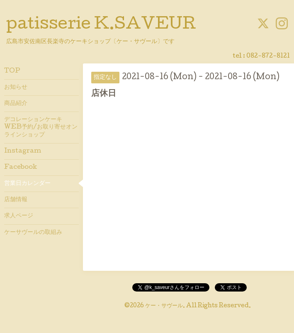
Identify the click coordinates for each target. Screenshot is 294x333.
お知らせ (15, 87)
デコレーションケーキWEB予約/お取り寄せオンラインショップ (41, 127)
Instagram (22, 151)
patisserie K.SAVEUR (101, 25)
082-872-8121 (268, 56)
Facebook (20, 167)
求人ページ (18, 216)
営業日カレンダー (27, 183)
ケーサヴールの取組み (33, 232)
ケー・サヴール (164, 306)
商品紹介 (15, 103)
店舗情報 (15, 200)
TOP (12, 71)
